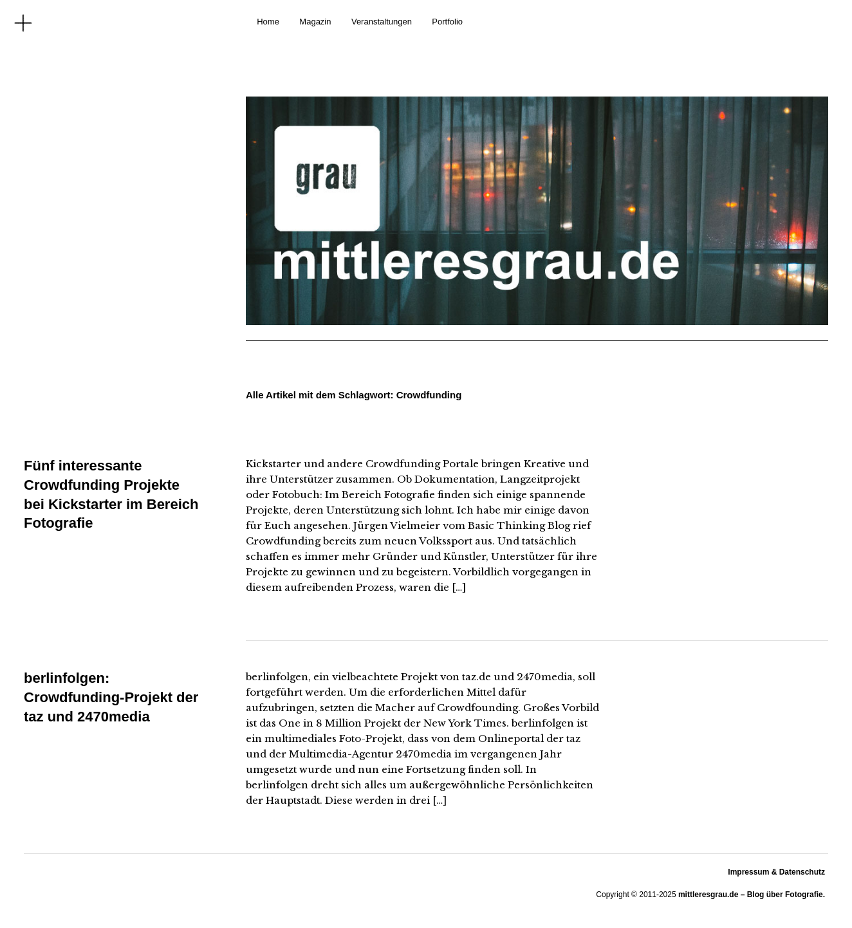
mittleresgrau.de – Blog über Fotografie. (751, 894)
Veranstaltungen (381, 21)
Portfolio (447, 21)
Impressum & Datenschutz (776, 872)
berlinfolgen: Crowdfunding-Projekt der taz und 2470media (111, 697)
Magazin (315, 21)
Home (268, 21)
